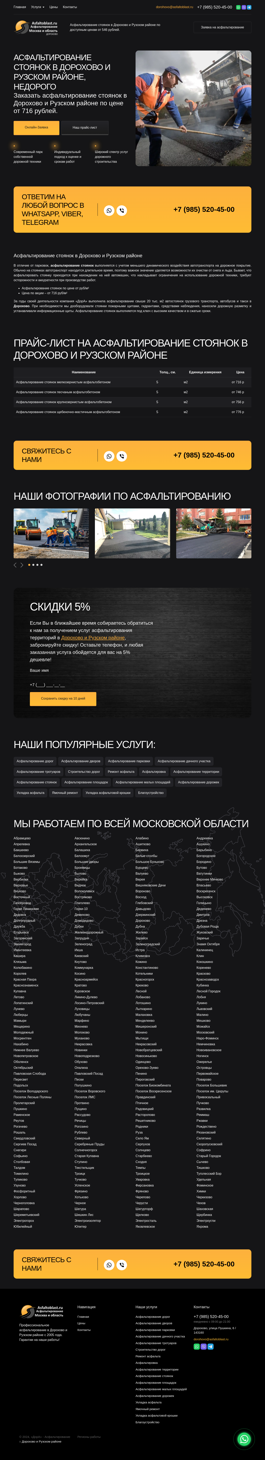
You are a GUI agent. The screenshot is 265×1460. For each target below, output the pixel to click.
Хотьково (81, 1197)
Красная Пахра (25, 979)
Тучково (81, 1179)
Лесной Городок (208, 991)
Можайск (203, 1026)
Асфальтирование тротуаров (38, 771)
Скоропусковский (209, 1144)
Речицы (80, 1120)
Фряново (142, 1191)
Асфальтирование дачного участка (184, 761)
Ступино (81, 1162)
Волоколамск (84, 891)
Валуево (142, 873)
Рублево (81, 1132)
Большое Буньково (150, 862)
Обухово (81, 1062)
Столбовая (22, 1162)
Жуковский (205, 932)
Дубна (140, 926)
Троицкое (143, 1173)
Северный (82, 1138)
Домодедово (84, 920)
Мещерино (22, 1026)
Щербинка (204, 1215)
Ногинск (203, 1056)
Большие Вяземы (27, 862)
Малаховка (144, 1014)
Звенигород (22, 944)
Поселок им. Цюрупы (212, 1091)
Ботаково (20, 867)
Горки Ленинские (26, 909)
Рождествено (206, 1126)
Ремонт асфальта (121, 771)
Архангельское (86, 844)
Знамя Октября (208, 944)
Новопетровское (26, 1056)
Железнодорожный (89, 932)
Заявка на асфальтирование (222, 27)
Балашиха (82, 850)
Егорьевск (21, 932)
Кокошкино (205, 962)
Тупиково (20, 1179)
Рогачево (20, 1126)
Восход (141, 897)
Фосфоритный (24, 1191)
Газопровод (22, 903)
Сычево (202, 1162)
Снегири (20, 1150)
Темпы (141, 1167)
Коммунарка (84, 967)
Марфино (82, 1020)
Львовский (204, 1009)
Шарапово (21, 1209)
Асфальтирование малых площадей (143, 782)
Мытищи (142, 1038)
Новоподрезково (87, 1056)
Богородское (206, 856)
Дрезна (202, 920)
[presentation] (15, 564)
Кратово (81, 985)
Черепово (143, 1197)
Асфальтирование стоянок (37, 782)
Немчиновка (206, 1044)
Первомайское (207, 1073)
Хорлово (20, 1197)
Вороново (143, 891)
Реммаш (203, 1115)
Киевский (81, 956)
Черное (80, 1203)
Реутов (19, 1120)
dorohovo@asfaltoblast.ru (174, 7)
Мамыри (20, 1020)
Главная (20, 7)
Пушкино (20, 1109)
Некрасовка (83, 1044)
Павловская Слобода (30, 1073)
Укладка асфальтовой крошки (108, 793)
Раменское (22, 1115)
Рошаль (19, 1132)
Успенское (82, 1185)
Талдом (19, 1167)
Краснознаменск (26, 985)
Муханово (82, 1038)
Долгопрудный (24, 920)
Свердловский (24, 1138)
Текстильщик (84, 1167)
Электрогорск (24, 1220)
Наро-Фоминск (207, 1038)
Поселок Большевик (212, 1085)
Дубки (79, 926)
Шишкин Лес (84, 1215)
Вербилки (21, 879)
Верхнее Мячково (210, 879)
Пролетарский (24, 1103)
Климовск (143, 956)
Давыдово (143, 909)
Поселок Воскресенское (154, 1091)
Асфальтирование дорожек (198, 782)
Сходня (141, 1162)
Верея (140, 879)
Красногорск (145, 979)
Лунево (19, 1009)
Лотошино (143, 1003)
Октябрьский (23, 1067)
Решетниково (145, 1120)
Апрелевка (22, 844)
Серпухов (143, 1144)
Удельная (204, 1179)
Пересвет (21, 1079)
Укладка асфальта (30, 793)
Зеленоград (83, 944)
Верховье (21, 885)
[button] (29, 565)
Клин (200, 956)
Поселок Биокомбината (153, 1085)
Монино (141, 1032)
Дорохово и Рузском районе (41, 1441)
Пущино (81, 1109)
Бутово (202, 867)
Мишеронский (146, 1026)
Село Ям (142, 1138)
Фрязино (81, 1191)
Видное (80, 885)
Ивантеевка (22, 950)
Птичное (142, 1103)
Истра (140, 950)
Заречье (203, 938)
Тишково (203, 1167)
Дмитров (203, 914)
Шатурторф (144, 1209)
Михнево (81, 1026)
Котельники (144, 973)
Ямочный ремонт (65, 793)
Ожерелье (204, 1062)
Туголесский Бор (209, 1173)
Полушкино (83, 1085)
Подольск (21, 1085)
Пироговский (145, 1079)
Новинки (81, 1050)
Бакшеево (21, 850)
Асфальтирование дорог (35, 761)
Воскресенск (206, 891)
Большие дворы (87, 862)
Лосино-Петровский (89, 1003)
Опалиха (81, 1067)
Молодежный (24, 1032)
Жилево (142, 932)
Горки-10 (81, 909)
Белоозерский (24, 856)
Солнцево (143, 1150)
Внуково (20, 891)
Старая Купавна (87, 1156)
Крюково (142, 985)
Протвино (82, 1103)
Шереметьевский (26, 1215)
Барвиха (142, 850)
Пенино (141, 1073)
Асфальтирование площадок (86, 782)
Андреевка (205, 838)
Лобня (201, 997)
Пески (79, 1079)
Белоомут (82, 856)
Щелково (142, 1215)
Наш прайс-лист (85, 127)
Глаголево (82, 903)
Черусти (142, 1203)
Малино (202, 1014)
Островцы (204, 1067)
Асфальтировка (154, 771)
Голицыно (204, 903)
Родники (142, 1126)
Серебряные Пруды (89, 1144)
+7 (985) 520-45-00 (214, 7)
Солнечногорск (86, 1150)
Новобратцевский (149, 1050)
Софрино (204, 1150)
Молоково (82, 1032)
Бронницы (82, 867)
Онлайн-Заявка (36, 127)
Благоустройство (151, 793)
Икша (79, 950)
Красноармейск (86, 979)
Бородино (204, 862)
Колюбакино (23, 967)
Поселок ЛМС (85, 1097)
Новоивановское (209, 1050)
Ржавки (202, 1120)
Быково (19, 873)
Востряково (83, 897)
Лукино (202, 1003)
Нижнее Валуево (26, 1050)
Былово (80, 873)
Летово (19, 997)
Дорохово (52, 34)
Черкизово (204, 1197)
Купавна (20, 991)
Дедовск (20, 914)
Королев (20, 973)
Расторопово (145, 1115)
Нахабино (21, 1044)
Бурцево (142, 867)
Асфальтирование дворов (80, 761)
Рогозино (81, 1126)
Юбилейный (23, 1226)
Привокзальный (208, 1097)
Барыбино (204, 850)
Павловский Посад (89, 1073)
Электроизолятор (88, 1220)
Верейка (81, 879)
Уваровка (143, 1179)
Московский (205, 1032)
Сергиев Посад (25, 1144)
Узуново (20, 1185)
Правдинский (145, 1097)
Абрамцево (22, 838)
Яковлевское (145, 1226)
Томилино (21, 1173)
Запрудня (82, 938)
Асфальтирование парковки (129, 761)
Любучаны (82, 1014)
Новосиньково (146, 1056)
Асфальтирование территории (196, 771)
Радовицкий (145, 1109)
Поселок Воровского (90, 1091)
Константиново (147, 967)
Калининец (205, 950)
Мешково (204, 1020)
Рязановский (206, 1132)
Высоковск (205, 897)
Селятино (204, 1138)
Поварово (204, 1079)
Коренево (204, 967)
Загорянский (23, 938)
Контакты (70, 7)
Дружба (19, 926)
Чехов (201, 1203)
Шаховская (205, 1209)
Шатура (80, 1209)
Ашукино (203, 844)
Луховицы (82, 1009)
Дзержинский (145, 914)
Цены (53, 7)
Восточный (22, 897)
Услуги (36, 7)
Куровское (82, 991)
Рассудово (82, 1115)
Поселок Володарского (31, 1091)
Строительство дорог (84, 771)
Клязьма (20, 962)
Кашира (19, 956)
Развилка (204, 1109)
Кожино (141, 962)
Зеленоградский (148, 944)
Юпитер (81, 1226)
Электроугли (206, 1220)
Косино (80, 973)
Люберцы (21, 1014)
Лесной (141, 991)
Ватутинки (204, 873)
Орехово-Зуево (147, 1067)
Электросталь (146, 1220)
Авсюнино (82, 838)
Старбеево (144, 1156)
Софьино (21, 1156)
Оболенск (21, 1062)
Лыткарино (144, 1009)
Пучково (203, 1103)
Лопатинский (23, 1003)
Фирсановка (145, 1185)
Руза (139, 1132)
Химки (201, 1191)
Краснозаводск (208, 979)
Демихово (82, 914)
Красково (203, 973)
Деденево (204, 909)
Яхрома (202, 1226)
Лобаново (143, 997)
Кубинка (203, 985)
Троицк (80, 1173)
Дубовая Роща (208, 926)
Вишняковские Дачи (151, 885)
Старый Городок (209, 1156)
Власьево (204, 885)
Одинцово (143, 1062)
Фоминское (205, 1185)
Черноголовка (24, 1203)
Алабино (142, 838)
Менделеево (145, 1020)
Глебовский (144, 903)
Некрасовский (146, 1044)
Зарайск (142, 938)
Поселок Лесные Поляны (32, 1097)
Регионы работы (89, 1436)
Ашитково (143, 844)
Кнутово (81, 962)
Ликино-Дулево (86, 997)
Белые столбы (146, 856)
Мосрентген (22, 1038)
